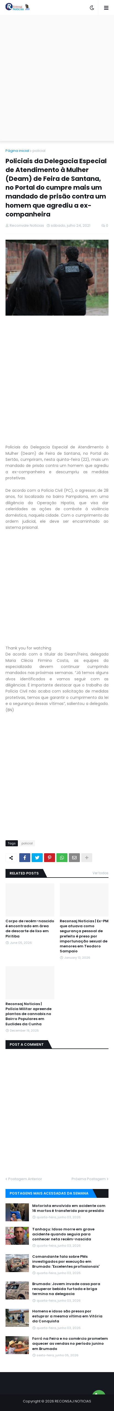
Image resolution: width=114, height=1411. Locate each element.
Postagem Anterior (25, 1179)
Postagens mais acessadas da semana (49, 1193)
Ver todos (100, 873)
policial (38, 150)
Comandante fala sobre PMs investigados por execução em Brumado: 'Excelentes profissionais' (65, 1261)
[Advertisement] (57, 78)
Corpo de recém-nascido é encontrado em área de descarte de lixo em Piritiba (30, 929)
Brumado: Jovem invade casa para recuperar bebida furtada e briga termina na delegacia (66, 1288)
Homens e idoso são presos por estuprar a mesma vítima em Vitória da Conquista (67, 1316)
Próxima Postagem (89, 1179)
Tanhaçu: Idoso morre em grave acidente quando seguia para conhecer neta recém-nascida (63, 1234)
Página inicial (17, 150)
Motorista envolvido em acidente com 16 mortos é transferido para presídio (68, 1208)
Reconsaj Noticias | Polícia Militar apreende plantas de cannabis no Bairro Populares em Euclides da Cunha (28, 1014)
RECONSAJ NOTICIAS (73, 1401)
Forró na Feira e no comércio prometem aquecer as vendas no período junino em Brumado (70, 1343)
